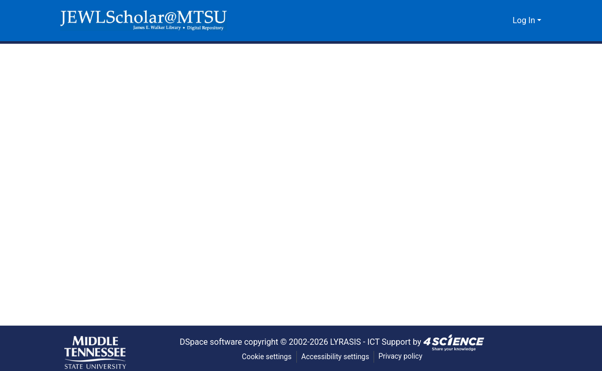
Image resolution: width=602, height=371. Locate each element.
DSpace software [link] (206, 341)
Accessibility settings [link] (335, 357)
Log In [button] (525, 20)
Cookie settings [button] (266, 357)
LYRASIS (347, 341)
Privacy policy (401, 356)
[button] (143, 20)
